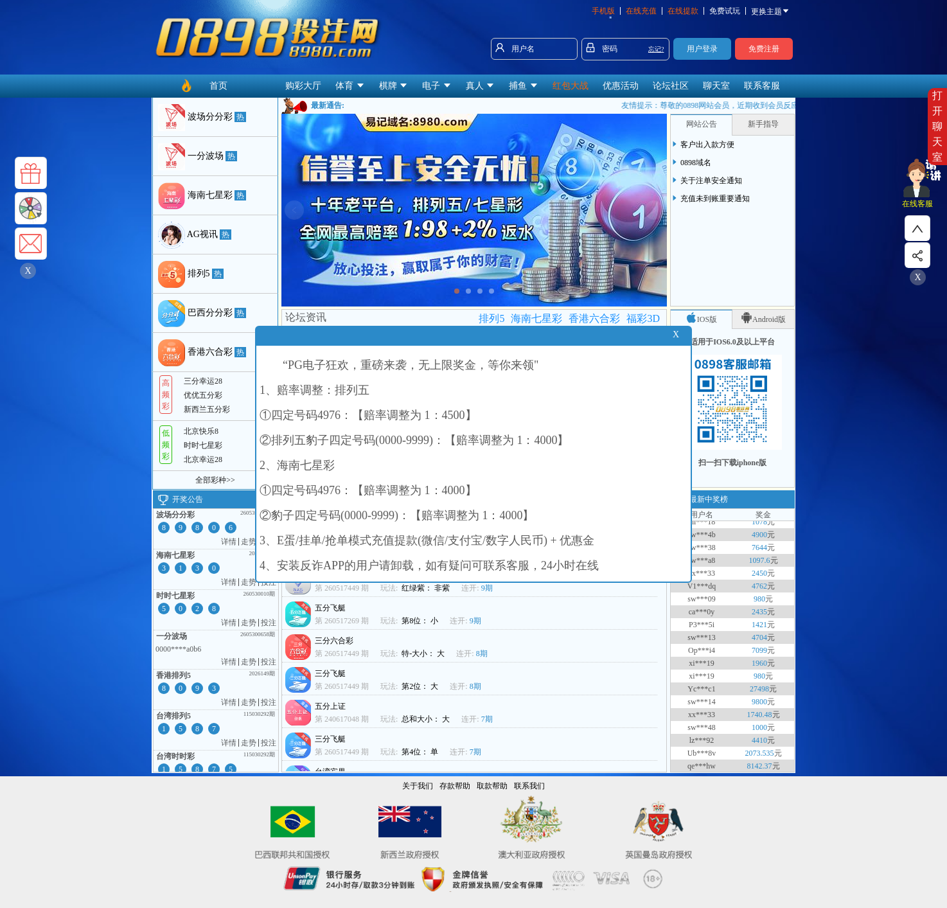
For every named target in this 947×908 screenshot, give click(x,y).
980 (759, 602)
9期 (487, 587)
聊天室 (716, 86)
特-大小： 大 (424, 653)
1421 (759, 628)
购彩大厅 (303, 86)
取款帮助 (492, 785)
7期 (487, 719)
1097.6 (759, 564)
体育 (350, 86)
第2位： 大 (421, 686)
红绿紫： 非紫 (427, 587)
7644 (759, 551)
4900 (759, 538)
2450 (759, 577)
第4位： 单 (421, 751)
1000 (759, 731)
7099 (759, 654)
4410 (759, 744)
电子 (437, 86)
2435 (759, 615)
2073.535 (759, 756)
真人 (480, 86)
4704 (759, 641)
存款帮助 (454, 785)
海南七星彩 (536, 318)
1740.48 (759, 718)
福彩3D (643, 318)
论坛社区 (671, 86)
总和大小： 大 (427, 719)
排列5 (491, 318)
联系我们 (529, 785)
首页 (218, 86)
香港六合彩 (594, 318)
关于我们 (417, 785)
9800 (759, 705)
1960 (759, 667)
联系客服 (762, 86)
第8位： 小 (421, 620)
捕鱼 (523, 86)
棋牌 (394, 86)
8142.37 (759, 769)
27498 (759, 692)
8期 (482, 653)
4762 (759, 589)
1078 (759, 525)
